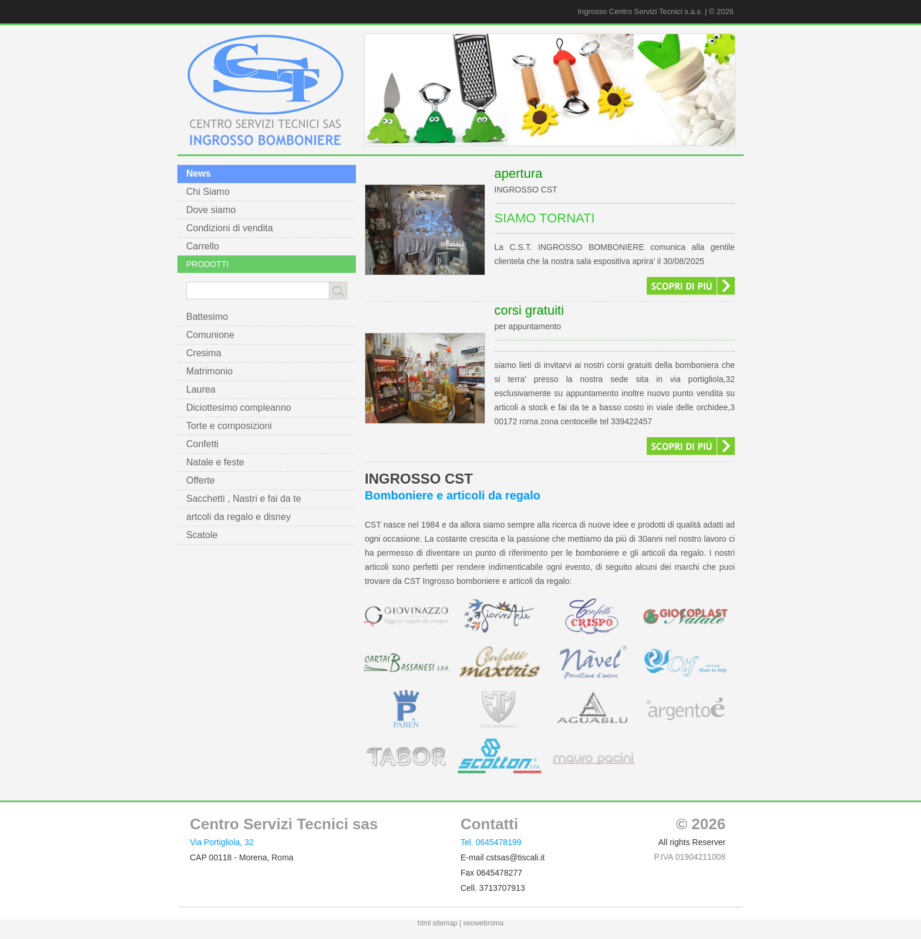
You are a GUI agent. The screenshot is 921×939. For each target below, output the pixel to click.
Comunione (210, 335)
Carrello (202, 246)
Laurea (201, 389)
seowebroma (483, 923)
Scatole (201, 535)
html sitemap (438, 923)
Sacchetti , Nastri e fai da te (243, 499)
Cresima (203, 353)
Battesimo (207, 317)
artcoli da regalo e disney (238, 517)
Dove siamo (211, 210)
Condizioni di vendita (229, 228)
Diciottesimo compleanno (238, 408)
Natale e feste (215, 462)
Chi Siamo (208, 192)
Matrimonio (209, 371)
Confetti (202, 444)
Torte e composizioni (229, 426)
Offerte (200, 480)
